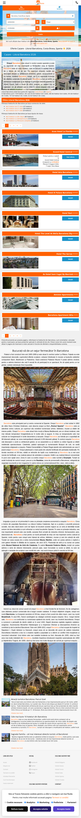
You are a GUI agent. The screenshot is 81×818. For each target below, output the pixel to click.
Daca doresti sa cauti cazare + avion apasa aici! (40, 39)
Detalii (70, 137)
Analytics (29, 802)
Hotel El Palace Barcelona (60, 192)
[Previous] (3, 125)
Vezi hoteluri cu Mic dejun (15, 117)
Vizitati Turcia (59, 769)
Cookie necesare (13, 802)
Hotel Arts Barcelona (62, 172)
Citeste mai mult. (17, 713)
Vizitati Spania (59, 776)
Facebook (33, 762)
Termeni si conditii (9, 773)
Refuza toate (17, 809)
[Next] (20, 125)
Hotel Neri (67, 213)
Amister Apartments (64, 294)
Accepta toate (63, 809)
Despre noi (6, 766)
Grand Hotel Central (63, 152)
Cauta (40, 34)
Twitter (32, 766)
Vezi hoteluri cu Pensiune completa (18, 121)
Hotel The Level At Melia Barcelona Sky (54, 233)
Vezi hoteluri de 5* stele (14, 110)
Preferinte (57, 802)
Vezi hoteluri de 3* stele (14, 106)
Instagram (33, 769)
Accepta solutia (40, 809)
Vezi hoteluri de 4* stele (14, 108)
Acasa (5, 762)
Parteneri (70, 802)
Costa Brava (39, 92)
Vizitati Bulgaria (60, 762)
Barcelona (17, 63)
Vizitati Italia (59, 773)
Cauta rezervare (8, 783)
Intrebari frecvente (9, 776)
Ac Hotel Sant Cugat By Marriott (58, 274)
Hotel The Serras (64, 254)
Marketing (43, 802)
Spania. (49, 92)
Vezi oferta (70, 157)
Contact (5, 769)
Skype (32, 773)
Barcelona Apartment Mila (61, 315)
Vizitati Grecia (59, 766)
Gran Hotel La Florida (62, 131)
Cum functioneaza (9, 780)
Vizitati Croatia (59, 780)
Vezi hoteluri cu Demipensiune (17, 119)
